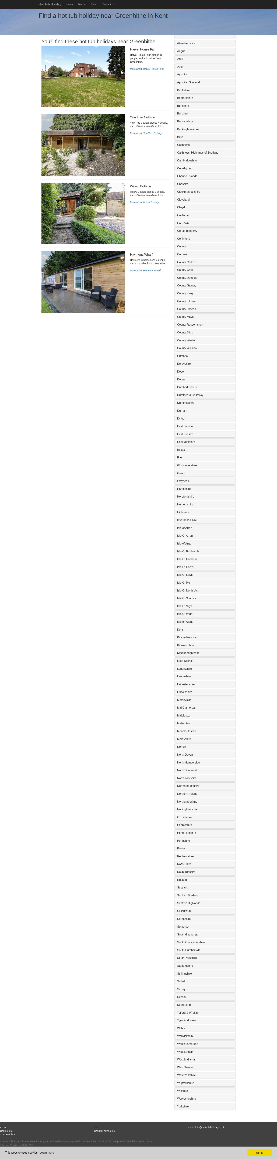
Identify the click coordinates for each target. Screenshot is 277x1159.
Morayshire (184, 739)
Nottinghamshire (187, 809)
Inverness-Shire (187, 520)
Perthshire (183, 840)
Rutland (182, 879)
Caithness (183, 144)
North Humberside (188, 762)
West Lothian (185, 1051)
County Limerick (187, 309)
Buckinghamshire (188, 129)
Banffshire (183, 90)
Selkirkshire (184, 911)
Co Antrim (183, 215)
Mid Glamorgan (186, 707)
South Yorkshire (187, 957)
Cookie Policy (7, 1134)
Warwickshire (185, 1036)
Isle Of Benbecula (188, 551)
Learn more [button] (47, 1152)
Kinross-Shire (185, 645)
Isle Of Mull (184, 582)
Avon (180, 66)
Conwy (181, 246)
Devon (181, 371)
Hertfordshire (185, 504)
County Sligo (185, 332)
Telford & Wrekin (187, 1012)
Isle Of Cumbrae (187, 559)
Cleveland (183, 199)
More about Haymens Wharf (145, 270)
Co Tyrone (183, 238)
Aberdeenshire (186, 43)
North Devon (185, 754)
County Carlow (186, 262)
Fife (179, 457)
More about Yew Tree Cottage (146, 133)
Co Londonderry (187, 230)
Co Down (183, 223)
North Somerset (187, 770)
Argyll (180, 58)
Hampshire (184, 488)
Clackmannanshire (189, 191)
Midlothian (183, 723)
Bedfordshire (185, 97)
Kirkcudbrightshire (188, 652)
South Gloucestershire (191, 942)
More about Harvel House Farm (147, 68)
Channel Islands (187, 176)
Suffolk (181, 981)
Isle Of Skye (184, 606)
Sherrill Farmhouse (104, 1131)
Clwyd (181, 207)
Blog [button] (82, 4)
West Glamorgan (187, 1043)
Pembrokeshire (186, 832)
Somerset (183, 926)
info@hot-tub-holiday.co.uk (210, 1127)
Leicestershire (186, 684)
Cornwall (182, 254)
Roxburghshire (186, 871)
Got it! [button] (259, 1152)
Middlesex (183, 715)
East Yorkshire (186, 441)
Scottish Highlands (189, 903)
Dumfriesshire (186, 402)
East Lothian (185, 426)
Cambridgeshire (187, 160)
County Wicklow (187, 348)
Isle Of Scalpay (186, 598)
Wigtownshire (185, 1083)
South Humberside (189, 950)
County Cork (185, 269)
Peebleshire (184, 824)
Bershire (182, 113)
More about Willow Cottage (144, 202)
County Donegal (187, 277)
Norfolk (181, 746)
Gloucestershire (187, 465)
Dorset (181, 379)
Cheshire (182, 184)
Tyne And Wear (186, 1020)
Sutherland (184, 1004)
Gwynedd (183, 480)
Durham (182, 410)
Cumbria (182, 355)
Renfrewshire (185, 856)
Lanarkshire (184, 668)
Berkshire (183, 105)
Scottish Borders (187, 895)
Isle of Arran (184, 527)
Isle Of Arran (185, 535)
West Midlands (186, 1059)
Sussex (181, 996)
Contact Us (108, 4)
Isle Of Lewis (185, 574)
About (94, 4)
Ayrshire (182, 74)
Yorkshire (183, 1106)
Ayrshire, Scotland (188, 82)
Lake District (185, 660)
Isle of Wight (185, 621)
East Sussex (185, 434)
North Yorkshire (186, 778)
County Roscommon (190, 324)
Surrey (181, 989)
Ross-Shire (184, 864)
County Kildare (186, 301)
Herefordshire (185, 496)
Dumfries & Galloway (190, 395)
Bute (180, 137)
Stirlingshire (184, 973)
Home (69, 4)
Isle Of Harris (185, 567)
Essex (181, 449)
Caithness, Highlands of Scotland (198, 152)
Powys (181, 848)
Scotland (182, 887)
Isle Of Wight (185, 613)
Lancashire (184, 676)
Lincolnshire (184, 692)
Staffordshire (185, 965)
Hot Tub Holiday (50, 4)
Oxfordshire (184, 817)
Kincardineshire (187, 637)
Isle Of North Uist (188, 590)
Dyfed (181, 418)
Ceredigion (184, 168)
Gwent (181, 473)
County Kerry (185, 293)
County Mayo (185, 316)
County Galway (186, 285)
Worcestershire (186, 1098)
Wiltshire (182, 1090)
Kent (180, 629)
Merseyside (184, 699)
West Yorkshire (186, 1075)
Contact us (6, 1131)
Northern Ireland (187, 793)
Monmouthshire (187, 731)
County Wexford (187, 340)
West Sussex (185, 1067)
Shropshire (184, 918)
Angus (181, 51)
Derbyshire (184, 363)
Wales (181, 1028)
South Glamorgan (188, 934)
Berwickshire (185, 121)
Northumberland (187, 801)
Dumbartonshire (187, 387)
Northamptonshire (188, 785)
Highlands (183, 512)
